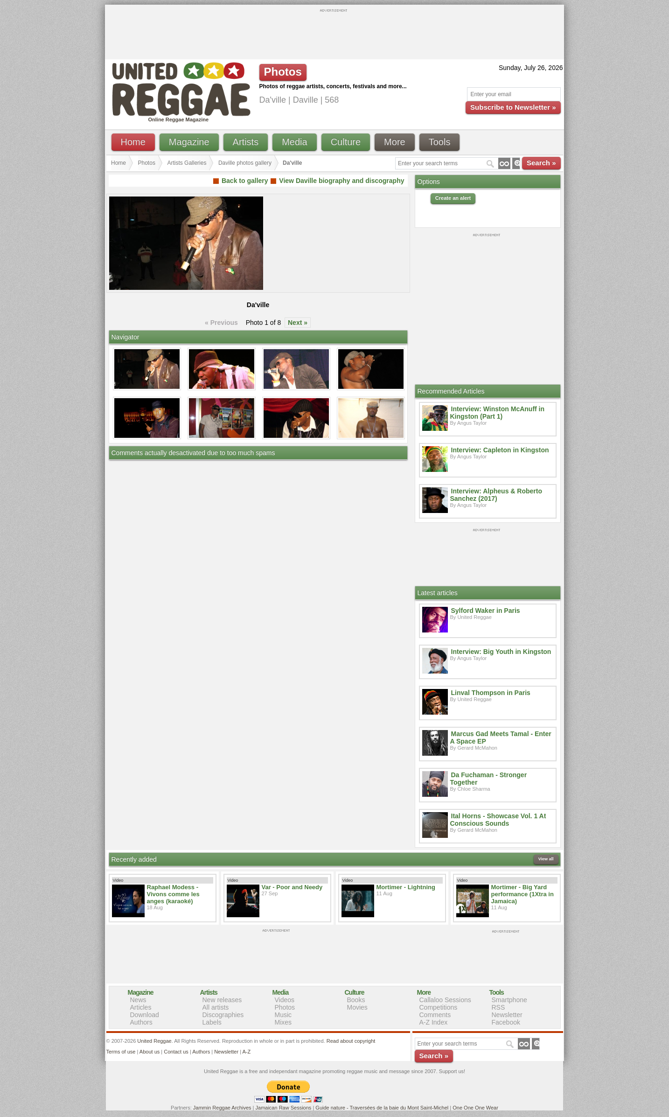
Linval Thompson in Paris (490, 692)
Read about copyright (351, 1041)
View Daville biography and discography (341, 180)
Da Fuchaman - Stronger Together (488, 778)
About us (149, 1051)
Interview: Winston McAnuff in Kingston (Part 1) (497, 412)
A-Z (246, 1051)
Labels (212, 1022)
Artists (246, 142)
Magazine (189, 142)
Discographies (223, 1015)
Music (283, 1015)
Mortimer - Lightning (405, 887)
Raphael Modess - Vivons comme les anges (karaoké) (173, 894)
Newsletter (507, 1015)
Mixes (283, 1022)
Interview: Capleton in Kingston (500, 450)
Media (294, 142)
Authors (141, 1022)
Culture (346, 142)
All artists (215, 1007)
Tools (440, 142)
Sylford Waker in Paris (485, 610)
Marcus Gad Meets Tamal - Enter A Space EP (500, 737)
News (138, 1000)
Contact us (176, 1051)
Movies (357, 1007)
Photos (146, 163)
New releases (222, 1000)
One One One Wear (475, 1107)
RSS (498, 1007)
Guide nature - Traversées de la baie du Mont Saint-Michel (381, 1107)
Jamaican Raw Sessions (284, 1107)
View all (546, 859)
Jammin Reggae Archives (222, 1107)
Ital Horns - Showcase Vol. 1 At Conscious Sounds (498, 819)
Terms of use (121, 1051)
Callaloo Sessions (445, 1000)
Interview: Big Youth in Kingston (501, 651)
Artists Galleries (186, 163)
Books (356, 1000)
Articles (141, 1007)
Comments (435, 1015)
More (394, 142)
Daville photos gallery (245, 163)
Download (144, 1015)
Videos (285, 1000)
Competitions (438, 1007)
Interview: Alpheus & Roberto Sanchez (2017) (496, 494)
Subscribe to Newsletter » (513, 107)
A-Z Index (433, 1022)
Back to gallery (245, 180)
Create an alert (453, 198)
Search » (541, 163)
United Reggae (154, 1041)
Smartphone (509, 1000)
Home (133, 142)
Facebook (506, 1022)
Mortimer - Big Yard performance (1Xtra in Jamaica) (522, 894)
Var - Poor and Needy (292, 887)
